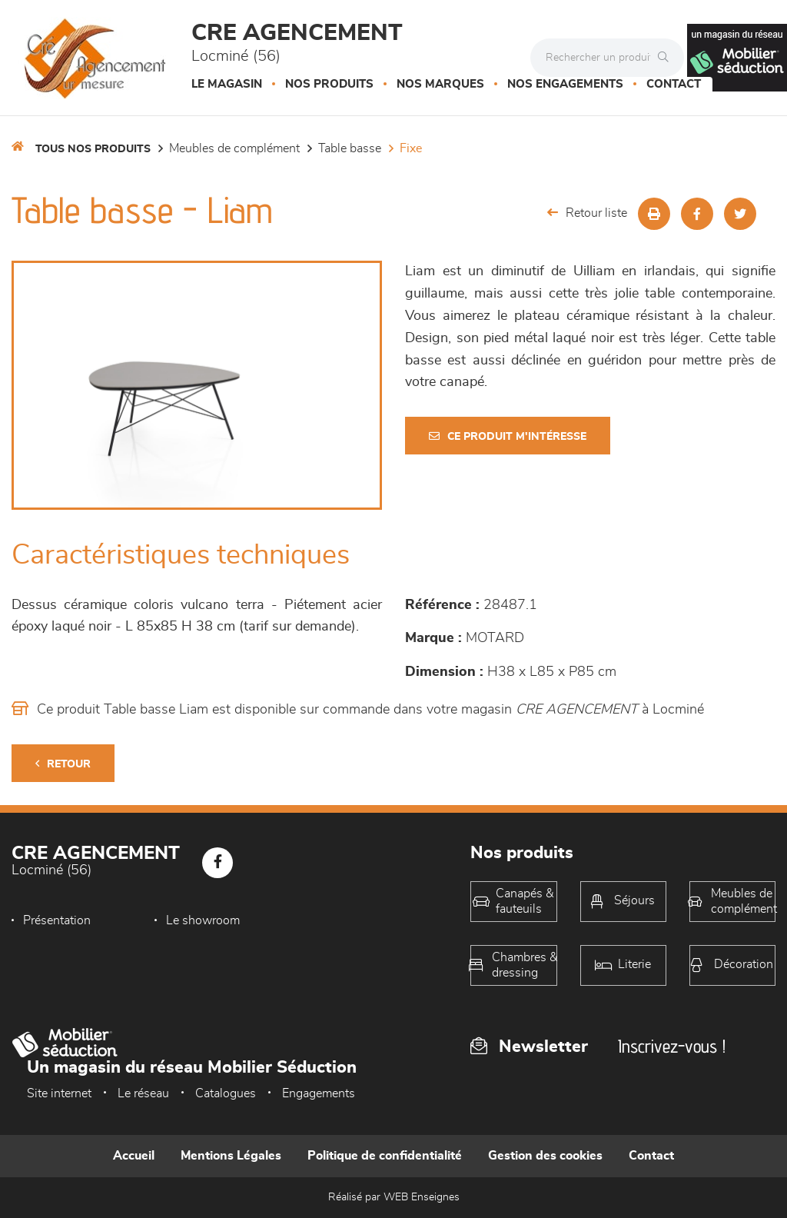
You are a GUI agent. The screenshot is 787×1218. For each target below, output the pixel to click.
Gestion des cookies (545, 1156)
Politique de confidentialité (384, 1156)
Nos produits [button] (329, 84)
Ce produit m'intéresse (507, 436)
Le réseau (143, 1093)
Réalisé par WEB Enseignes (394, 1197)
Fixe (411, 148)
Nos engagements (565, 84)
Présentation (57, 920)
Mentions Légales (231, 1156)
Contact (673, 84)
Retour (63, 764)
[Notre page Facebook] (217, 862)
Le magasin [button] (226, 84)
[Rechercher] (667, 57)
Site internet (59, 1093)
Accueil (133, 1156)
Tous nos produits (93, 149)
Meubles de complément (234, 148)
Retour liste (587, 212)
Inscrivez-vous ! (672, 1046)
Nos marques (440, 84)
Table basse (349, 148)
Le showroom (203, 920)
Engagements (318, 1093)
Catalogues (225, 1093)
